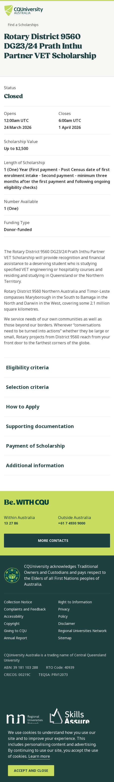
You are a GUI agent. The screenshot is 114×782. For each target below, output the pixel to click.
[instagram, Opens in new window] (22, 690)
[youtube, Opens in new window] (61, 690)
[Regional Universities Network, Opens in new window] (24, 720)
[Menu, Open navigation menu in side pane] (106, 11)
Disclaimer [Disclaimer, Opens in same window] (66, 623)
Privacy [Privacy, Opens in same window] (64, 609)
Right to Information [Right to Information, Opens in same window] (75, 602)
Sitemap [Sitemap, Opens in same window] (65, 638)
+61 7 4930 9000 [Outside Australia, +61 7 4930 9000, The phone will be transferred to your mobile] (71, 523)
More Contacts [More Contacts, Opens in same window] (57, 541)
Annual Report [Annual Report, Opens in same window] (15, 638)
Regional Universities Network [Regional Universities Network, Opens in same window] (82, 630)
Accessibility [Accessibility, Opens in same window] (13, 616)
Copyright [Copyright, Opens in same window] (12, 623)
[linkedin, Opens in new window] (35, 690)
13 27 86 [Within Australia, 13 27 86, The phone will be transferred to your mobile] (11, 523)
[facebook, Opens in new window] (9, 690)
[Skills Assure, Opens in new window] (69, 720)
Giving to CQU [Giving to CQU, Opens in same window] (15, 630)
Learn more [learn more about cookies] (39, 756)
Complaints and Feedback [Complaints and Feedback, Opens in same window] (25, 609)
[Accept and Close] (31, 770)
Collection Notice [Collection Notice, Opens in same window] (18, 602)
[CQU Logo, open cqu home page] (23, 11)
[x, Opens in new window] (48, 690)
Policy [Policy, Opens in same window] (63, 616)
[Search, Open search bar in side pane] (97, 11)
